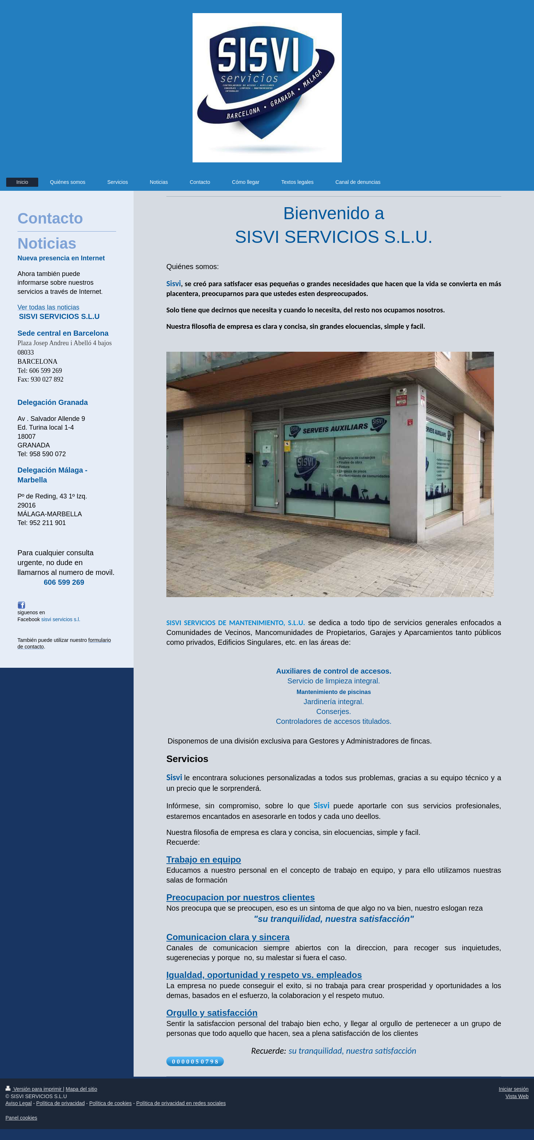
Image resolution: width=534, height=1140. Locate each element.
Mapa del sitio (81, 1089)
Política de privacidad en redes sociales (181, 1103)
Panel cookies (21, 1118)
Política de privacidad (60, 1103)
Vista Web (517, 1096)
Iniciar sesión (514, 1089)
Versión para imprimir (34, 1089)
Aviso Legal (18, 1103)
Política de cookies (110, 1103)
